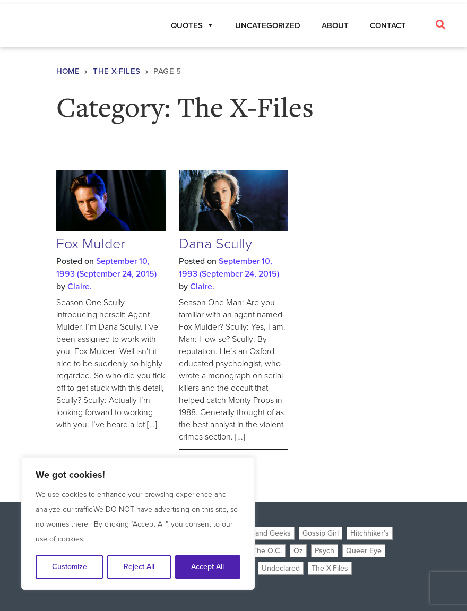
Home (68, 71)
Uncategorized (267, 25)
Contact (388, 25)
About (335, 25)
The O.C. (267, 550)
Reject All (139, 566)
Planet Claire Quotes (54, 27)
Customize (69, 566)
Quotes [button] (192, 25)
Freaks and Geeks (261, 533)
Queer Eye (364, 550)
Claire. (79, 286)
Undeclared (281, 568)
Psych (324, 550)
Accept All (207, 566)
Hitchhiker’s (369, 533)
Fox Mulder (90, 243)
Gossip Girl (320, 533)
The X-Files (116, 71)
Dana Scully (215, 243)
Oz (298, 550)
